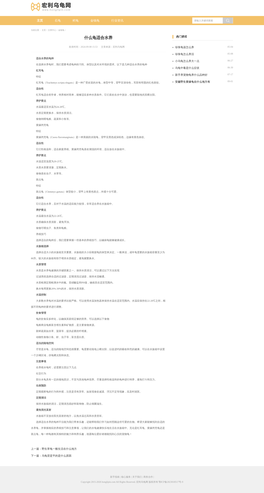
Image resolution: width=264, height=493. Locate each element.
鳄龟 (76, 20)
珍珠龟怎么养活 (184, 54)
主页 (40, 20)
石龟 (58, 20)
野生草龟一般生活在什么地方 (59, 448)
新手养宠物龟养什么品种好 (191, 74)
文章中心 (52, 30)
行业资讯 (117, 20)
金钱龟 (95, 20)
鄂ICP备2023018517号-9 (171, 482)
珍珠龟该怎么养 (184, 47)
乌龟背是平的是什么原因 (56, 455)
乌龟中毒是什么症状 (187, 67)
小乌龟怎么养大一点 (187, 61)
